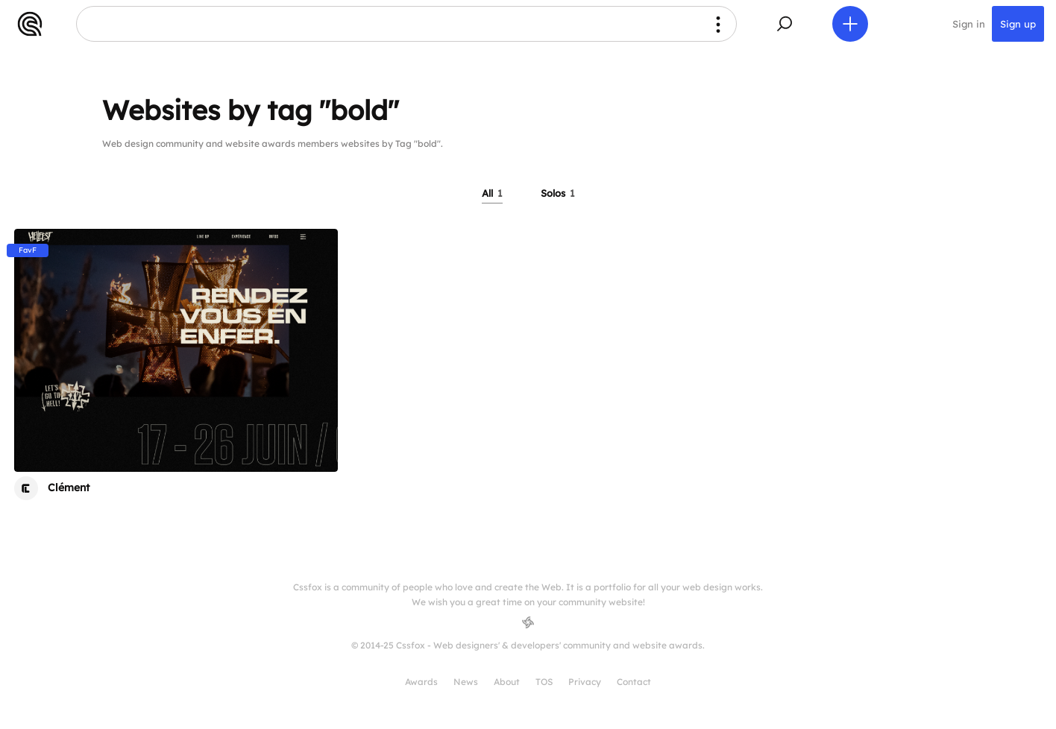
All (492, 193)
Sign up (1018, 24)
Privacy (584, 681)
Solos (558, 193)
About (507, 681)
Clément (68, 487)
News (465, 681)
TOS (544, 681)
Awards (421, 681)
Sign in (968, 24)
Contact (634, 681)
